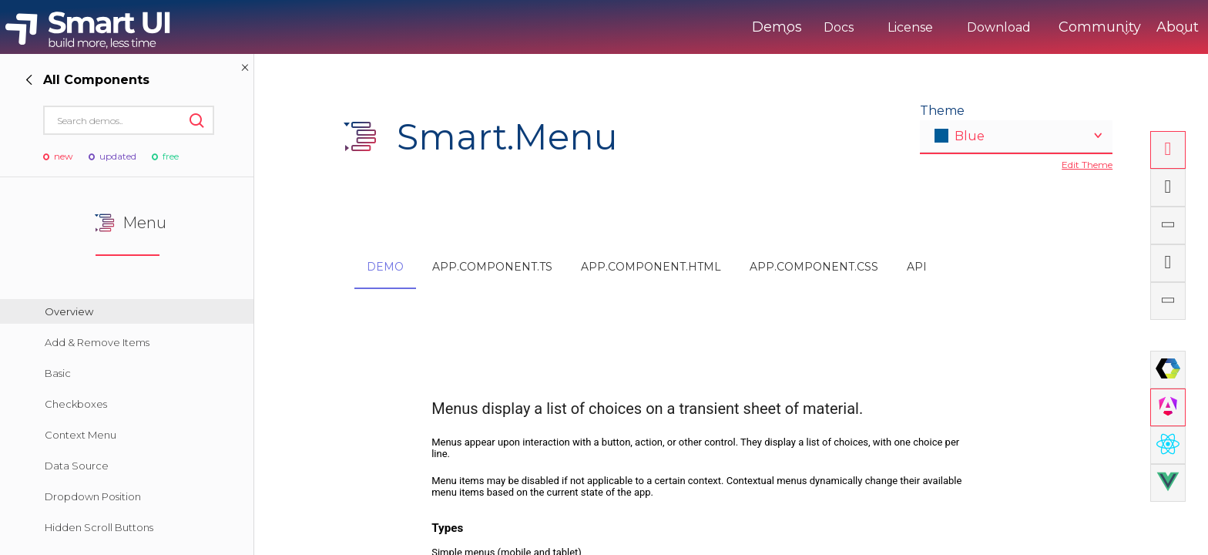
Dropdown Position (93, 496)
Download (935, 27)
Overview (69, 311)
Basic (58, 373)
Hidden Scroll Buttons (99, 527)
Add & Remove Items (97, 342)
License (846, 27)
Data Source (77, 465)
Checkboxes (76, 404)
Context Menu (80, 435)
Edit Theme (1087, 164)
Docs (775, 27)
